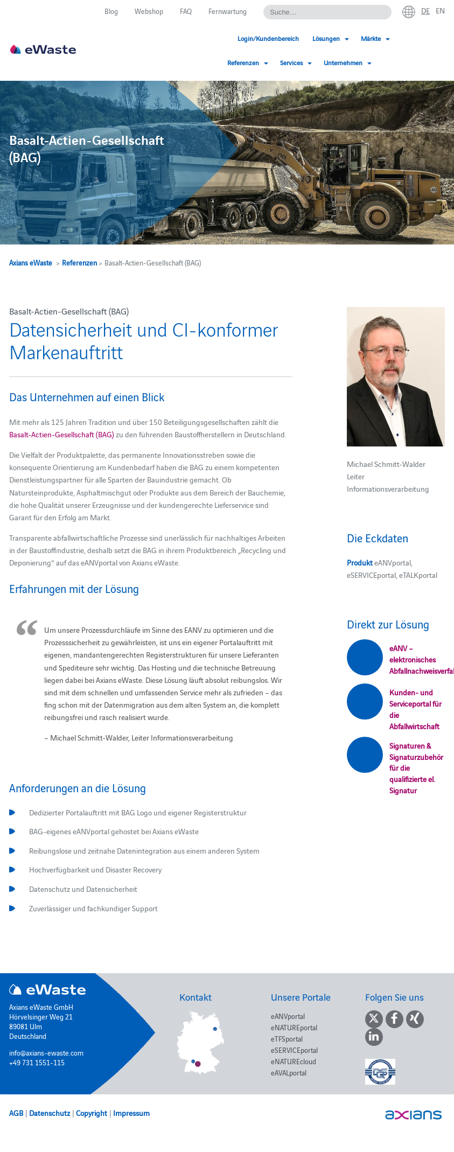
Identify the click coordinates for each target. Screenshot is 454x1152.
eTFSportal (287, 1038)
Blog (111, 11)
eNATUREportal (294, 1027)
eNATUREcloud (293, 1061)
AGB (16, 1112)
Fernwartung (227, 11)
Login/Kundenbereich (167, 38)
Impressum (131, 1112)
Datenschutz (49, 1112)
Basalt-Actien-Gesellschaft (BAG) (61, 434)
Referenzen (79, 262)
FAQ (186, 11)
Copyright (91, 1112)
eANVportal (288, 1016)
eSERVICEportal (294, 1050)
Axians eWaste (30, 262)
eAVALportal (288, 1072)
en (440, 10)
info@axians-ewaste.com (46, 1052)
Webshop (149, 11)
